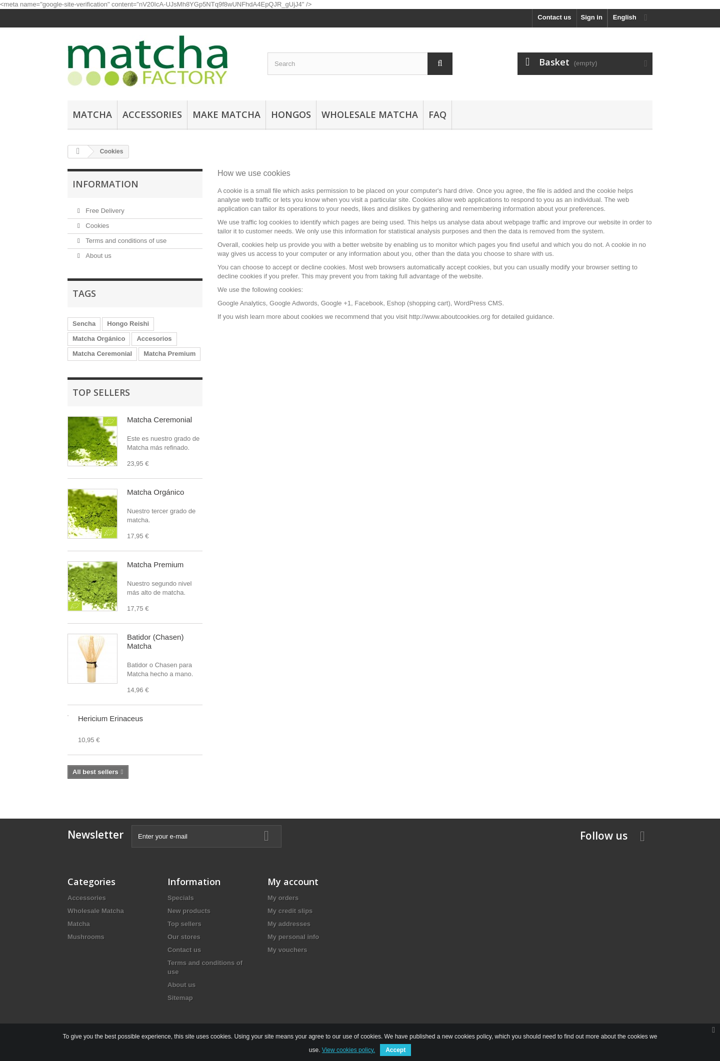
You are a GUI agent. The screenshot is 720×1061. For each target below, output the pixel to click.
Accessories (152, 114)
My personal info (293, 937)
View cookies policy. (348, 1050)
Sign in (591, 17)
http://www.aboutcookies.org (449, 316)
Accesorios (154, 338)
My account (293, 882)
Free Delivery (104, 210)
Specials (181, 898)
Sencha (84, 323)
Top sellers (101, 392)
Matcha (92, 114)
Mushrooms (86, 937)
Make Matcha (226, 114)
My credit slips (290, 911)
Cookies (97, 225)
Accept (396, 1050)
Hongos (291, 114)
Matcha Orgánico (98, 338)
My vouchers (287, 950)
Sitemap (180, 998)
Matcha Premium (170, 353)
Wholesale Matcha (370, 114)
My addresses (289, 924)
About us (98, 255)
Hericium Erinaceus (110, 718)
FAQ (437, 114)
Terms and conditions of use (125, 240)
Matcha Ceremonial (102, 353)
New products (189, 911)
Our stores (184, 937)
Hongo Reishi (128, 323)
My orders (283, 898)
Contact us (554, 17)
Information (105, 184)
